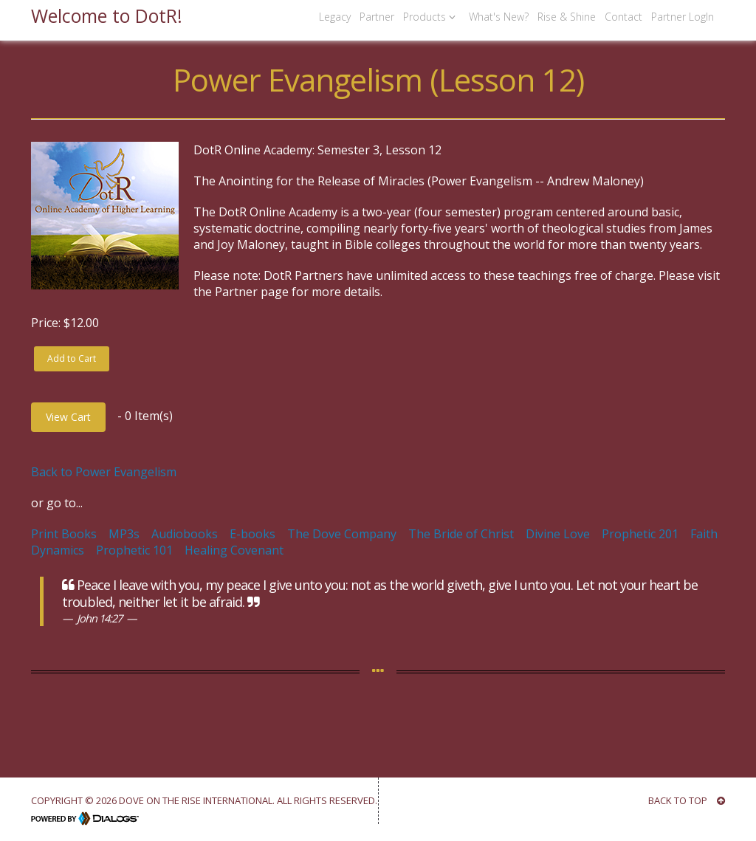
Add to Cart (71, 358)
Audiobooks (184, 534)
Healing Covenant (234, 550)
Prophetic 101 (134, 550)
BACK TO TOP (686, 800)
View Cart (68, 417)
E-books (252, 534)
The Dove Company (341, 534)
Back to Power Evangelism (103, 472)
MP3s (124, 534)
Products (431, 17)
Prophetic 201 (640, 534)
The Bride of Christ (461, 534)
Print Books (64, 534)
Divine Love (558, 534)
